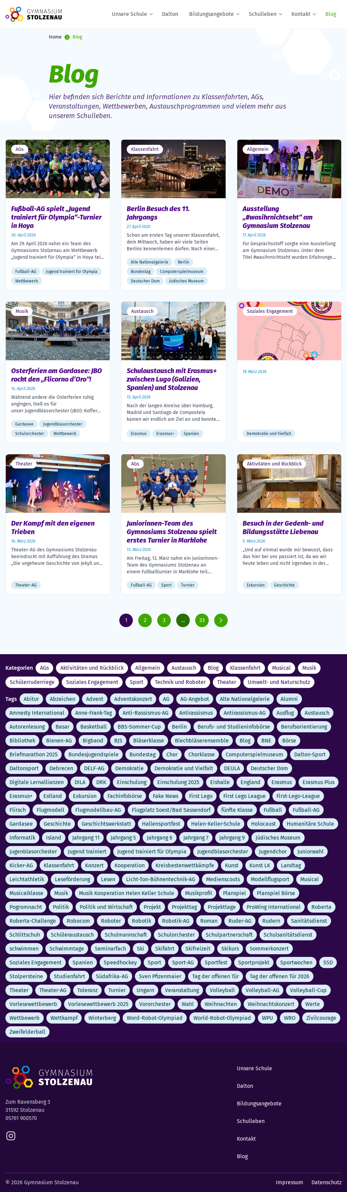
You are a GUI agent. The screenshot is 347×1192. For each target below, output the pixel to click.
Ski (140, 948)
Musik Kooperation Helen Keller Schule (126, 893)
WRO (289, 1018)
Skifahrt (165, 948)
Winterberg (102, 1018)
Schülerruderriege (32, 682)
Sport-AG (183, 962)
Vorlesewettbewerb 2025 (98, 1004)
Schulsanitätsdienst (288, 935)
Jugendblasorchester (222, 851)
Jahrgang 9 (232, 837)
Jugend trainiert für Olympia (151, 851)
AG (166, 699)
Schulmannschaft (126, 935)
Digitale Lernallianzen (36, 782)
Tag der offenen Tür (215, 976)
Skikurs (230, 948)
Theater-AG (52, 990)
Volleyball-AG (262, 990)
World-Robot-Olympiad (222, 1018)
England (251, 782)
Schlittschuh (24, 935)
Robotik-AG (175, 921)
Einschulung (131, 782)
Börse (289, 740)
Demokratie (129, 768)
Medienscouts (223, 879)
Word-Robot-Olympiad (155, 1018)
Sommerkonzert (269, 948)
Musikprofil (198, 893)
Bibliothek (22, 740)
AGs (44, 668)
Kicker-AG (21, 865)
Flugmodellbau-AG (98, 810)
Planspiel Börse (276, 893)
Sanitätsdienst (309, 921)
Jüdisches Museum (278, 837)
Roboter (111, 921)
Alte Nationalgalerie (245, 699)
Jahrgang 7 (195, 837)
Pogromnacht (25, 907)
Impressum (289, 1182)
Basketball (93, 727)
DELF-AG (94, 768)
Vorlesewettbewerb (33, 1004)
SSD (328, 962)
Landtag (291, 865)
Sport (136, 682)
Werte (312, 1004)
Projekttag (184, 907)
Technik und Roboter (180, 682)
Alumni (289, 699)
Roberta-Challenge (32, 921)
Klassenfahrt (245, 668)
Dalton (170, 14)
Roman (209, 921)
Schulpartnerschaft (229, 935)
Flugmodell (50, 810)
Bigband (93, 740)
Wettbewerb (24, 1018)
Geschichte (57, 824)
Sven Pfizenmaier (160, 976)
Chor (172, 754)
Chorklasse (201, 754)
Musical (281, 668)
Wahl (188, 1004)
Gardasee (21, 824)
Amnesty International (36, 713)
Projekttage (222, 907)
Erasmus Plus (318, 782)
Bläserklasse (148, 740)
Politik (61, 907)
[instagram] (10, 1135)
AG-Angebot (194, 699)
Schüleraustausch (72, 935)
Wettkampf (64, 1018)
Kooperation (130, 865)
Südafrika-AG (112, 976)
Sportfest (216, 962)
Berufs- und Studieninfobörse (234, 727)
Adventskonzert (133, 699)
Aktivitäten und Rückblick (92, 668)
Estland (52, 796)
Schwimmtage (66, 948)
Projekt (152, 907)
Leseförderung (72, 879)
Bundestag (142, 754)
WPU (267, 1018)
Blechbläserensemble (202, 740)
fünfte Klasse (237, 810)
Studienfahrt (69, 976)
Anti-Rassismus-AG (145, 713)
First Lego (200, 796)
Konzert (94, 865)
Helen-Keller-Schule (215, 824)
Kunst (232, 865)
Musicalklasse (26, 893)
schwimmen (24, 948)
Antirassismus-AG (245, 713)
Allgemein (147, 668)
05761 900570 (21, 1118)
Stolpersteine (26, 976)
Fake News (165, 796)
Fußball (273, 810)
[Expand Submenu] (152, 14)
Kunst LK (259, 865)
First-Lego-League (298, 796)
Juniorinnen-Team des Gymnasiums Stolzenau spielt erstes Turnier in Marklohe (172, 531)
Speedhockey (120, 962)
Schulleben (263, 14)
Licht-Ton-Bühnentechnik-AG (160, 879)
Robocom (78, 921)
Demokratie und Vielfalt (184, 768)
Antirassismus (196, 713)
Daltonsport (24, 768)
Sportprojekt (253, 962)
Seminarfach (110, 948)
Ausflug (285, 713)
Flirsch (17, 810)
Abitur (31, 699)
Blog (330, 14)
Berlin (179, 727)
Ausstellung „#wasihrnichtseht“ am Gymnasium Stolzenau (278, 217)
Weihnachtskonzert (271, 1004)
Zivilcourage (321, 1018)
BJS (118, 740)
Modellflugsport (270, 879)
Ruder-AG (239, 921)
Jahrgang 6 (159, 837)
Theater (226, 682)
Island (53, 837)
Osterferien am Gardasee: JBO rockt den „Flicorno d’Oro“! (56, 375)
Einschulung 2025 (178, 782)
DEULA (232, 768)
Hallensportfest (161, 824)
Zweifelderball (27, 1032)
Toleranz (87, 990)
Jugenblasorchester (33, 851)
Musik (309, 668)
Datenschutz (326, 1182)
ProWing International (274, 907)
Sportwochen (296, 962)
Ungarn (145, 990)
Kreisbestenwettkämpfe (185, 865)
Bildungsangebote (211, 14)
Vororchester (155, 1004)
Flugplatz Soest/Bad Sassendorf (171, 810)
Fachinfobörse (124, 796)
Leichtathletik (26, 879)
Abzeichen (62, 699)
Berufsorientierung (304, 727)
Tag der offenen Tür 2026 (279, 976)
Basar (62, 727)
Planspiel (234, 893)
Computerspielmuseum (254, 754)
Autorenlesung (27, 727)
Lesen (108, 879)
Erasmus (281, 782)
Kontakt (300, 14)
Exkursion (85, 796)
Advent (94, 699)
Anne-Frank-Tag (93, 713)
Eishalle (220, 782)
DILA (80, 782)
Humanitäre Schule (310, 824)
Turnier (117, 990)
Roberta (321, 907)
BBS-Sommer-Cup (139, 727)
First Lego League (244, 796)
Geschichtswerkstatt (106, 824)
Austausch (183, 668)
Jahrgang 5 (123, 837)
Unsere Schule (129, 14)
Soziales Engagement (92, 682)
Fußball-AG (306, 810)
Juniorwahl (311, 851)
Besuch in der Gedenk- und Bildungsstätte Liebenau (283, 527)
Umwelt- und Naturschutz (279, 682)
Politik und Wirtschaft (106, 907)
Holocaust (263, 824)
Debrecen (61, 768)
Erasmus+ (21, 796)
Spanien (83, 962)
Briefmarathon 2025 (33, 754)
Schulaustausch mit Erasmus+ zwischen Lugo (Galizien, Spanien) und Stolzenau (172, 379)
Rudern (271, 921)
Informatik (22, 837)
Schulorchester (176, 935)
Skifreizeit (197, 948)
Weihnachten (221, 1004)
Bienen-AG (59, 740)
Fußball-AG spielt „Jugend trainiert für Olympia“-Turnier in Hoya (56, 217)
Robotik (141, 921)
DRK (101, 782)
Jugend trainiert (87, 851)
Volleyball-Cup (308, 990)
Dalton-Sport (310, 754)
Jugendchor (273, 851)
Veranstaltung (182, 990)
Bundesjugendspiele (93, 754)
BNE (266, 740)
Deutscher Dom (269, 768)
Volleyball (222, 990)
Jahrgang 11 (86, 837)
